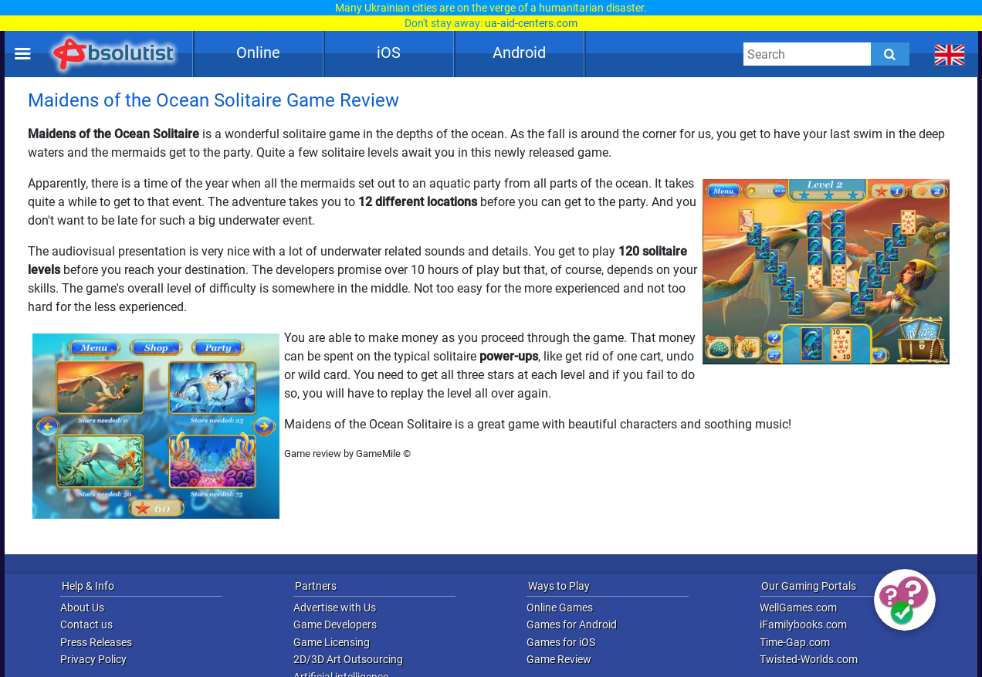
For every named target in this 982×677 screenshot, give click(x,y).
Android (519, 52)
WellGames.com (798, 607)
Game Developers (335, 624)
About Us (82, 607)
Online (258, 52)
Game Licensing (331, 642)
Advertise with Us (334, 607)
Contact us (86, 624)
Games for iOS (561, 642)
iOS (389, 52)
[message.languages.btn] (950, 54)
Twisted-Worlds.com (809, 659)
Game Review (559, 659)
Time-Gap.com (795, 642)
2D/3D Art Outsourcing (348, 659)
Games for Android (572, 624)
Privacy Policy (93, 659)
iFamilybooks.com (803, 624)
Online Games (560, 607)
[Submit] (890, 54)
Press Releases (96, 642)
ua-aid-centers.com (531, 23)
